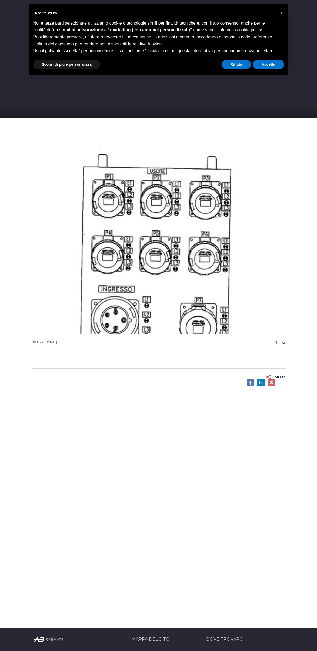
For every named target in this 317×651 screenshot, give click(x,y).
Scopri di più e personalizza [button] (67, 64)
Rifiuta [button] (236, 64)
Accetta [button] (268, 64)
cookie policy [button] (249, 30)
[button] (281, 13)
